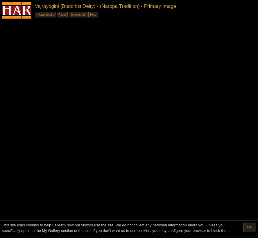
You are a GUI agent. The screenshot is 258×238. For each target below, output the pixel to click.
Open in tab (78, 14)
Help (93, 14)
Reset (62, 14)
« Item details (45, 14)
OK (249, 227)
